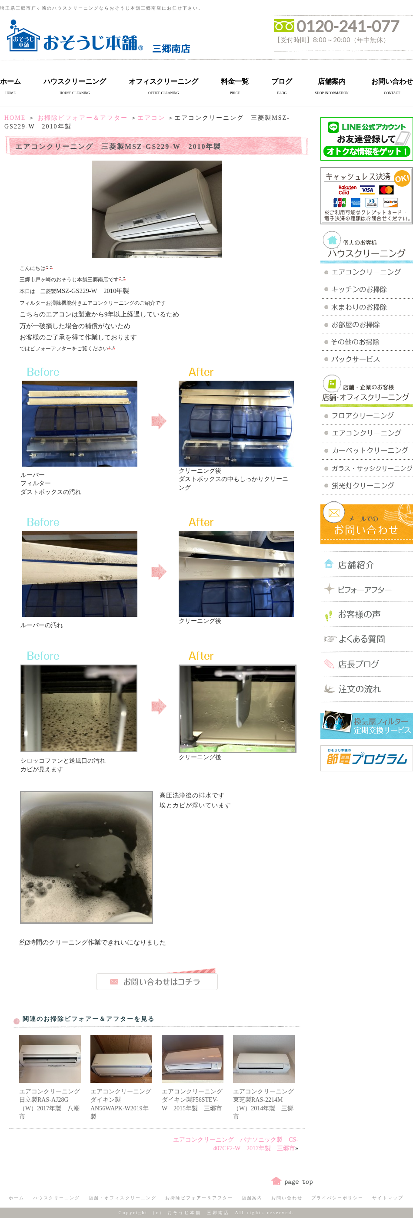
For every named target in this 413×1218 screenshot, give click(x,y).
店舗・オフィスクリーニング (123, 1197)
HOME (15, 118)
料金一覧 (235, 81)
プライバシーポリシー (337, 1197)
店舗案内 (332, 81)
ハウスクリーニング (74, 81)
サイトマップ (387, 1197)
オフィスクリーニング (163, 81)
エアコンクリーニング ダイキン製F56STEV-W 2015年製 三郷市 (195, 1100)
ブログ (281, 81)
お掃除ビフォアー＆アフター (82, 118)
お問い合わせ (392, 81)
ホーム (10, 81)
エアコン (151, 118)
